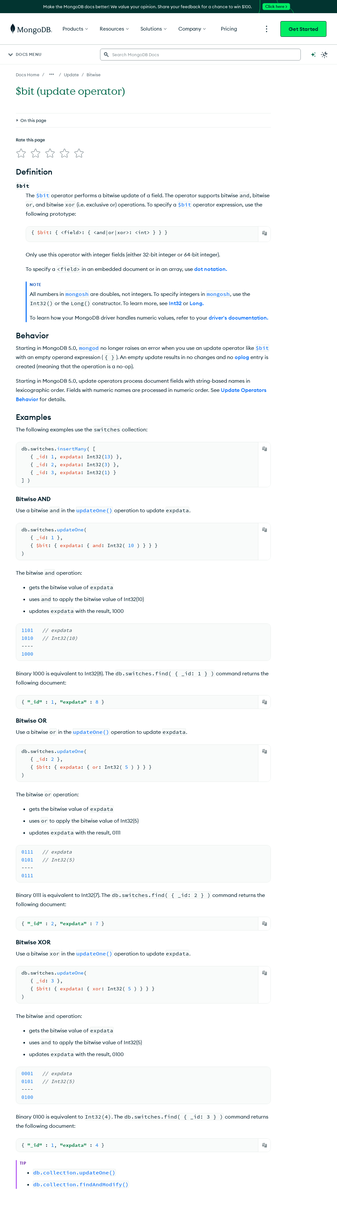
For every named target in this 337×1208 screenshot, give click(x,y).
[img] (21, 153)
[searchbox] (200, 54)
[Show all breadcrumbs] (51, 74)
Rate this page (30, 139)
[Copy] (264, 233)
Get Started (303, 29)
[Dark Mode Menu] (324, 54)
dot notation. (210, 269)
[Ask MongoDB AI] (313, 54)
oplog (242, 357)
